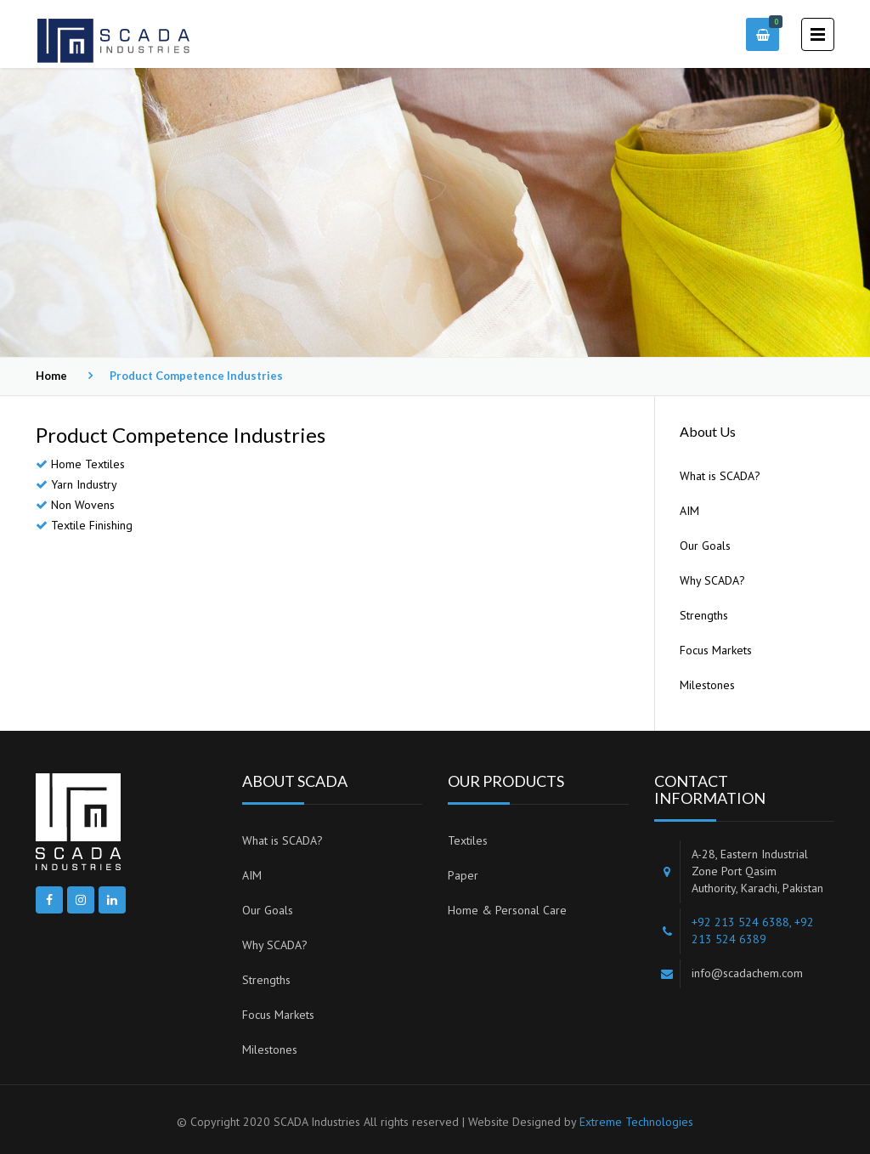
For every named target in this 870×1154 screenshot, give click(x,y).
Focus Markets (716, 650)
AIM (689, 510)
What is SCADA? (720, 476)
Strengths (704, 615)
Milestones (707, 685)
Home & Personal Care (507, 910)
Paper (463, 875)
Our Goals (705, 545)
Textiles (468, 840)
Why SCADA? (712, 580)
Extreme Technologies (636, 1121)
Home (51, 375)
